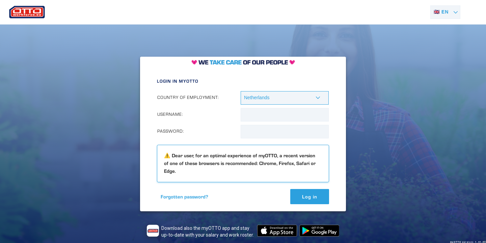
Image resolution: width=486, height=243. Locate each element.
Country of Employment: (188, 97)
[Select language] (445, 12)
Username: (170, 114)
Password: (170, 131)
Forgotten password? (184, 196)
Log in (309, 196)
